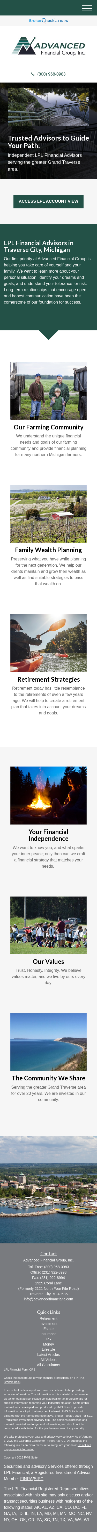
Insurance (48, 1334)
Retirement (48, 1318)
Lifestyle (48, 1349)
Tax (48, 1339)
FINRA (26, 1479)
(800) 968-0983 (48, 74)
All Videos (48, 1360)
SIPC (38, 1479)
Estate (48, 1329)
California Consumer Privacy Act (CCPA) (44, 1440)
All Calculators (48, 1365)
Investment (48, 1324)
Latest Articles (48, 1354)
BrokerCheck (12, 1381)
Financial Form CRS (22, 1369)
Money (48, 1344)
